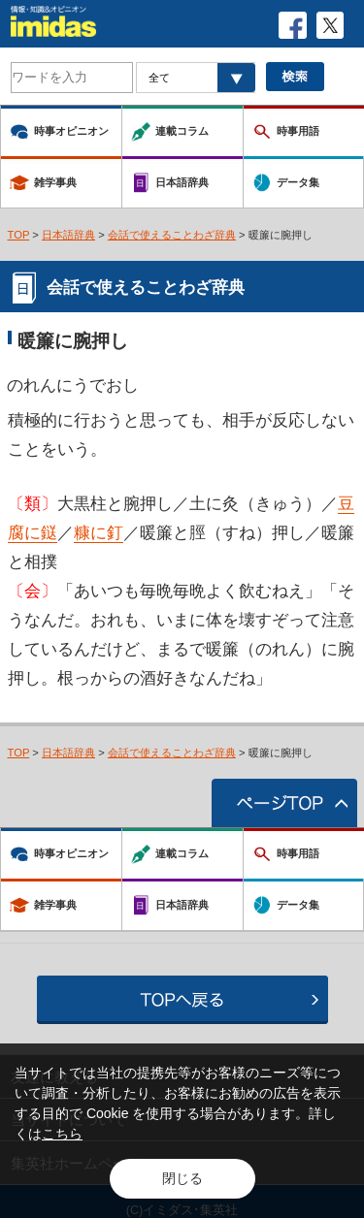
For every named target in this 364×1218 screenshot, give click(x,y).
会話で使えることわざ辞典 (172, 234)
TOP (19, 234)
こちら (62, 1133)
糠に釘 (98, 532)
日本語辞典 (68, 234)
